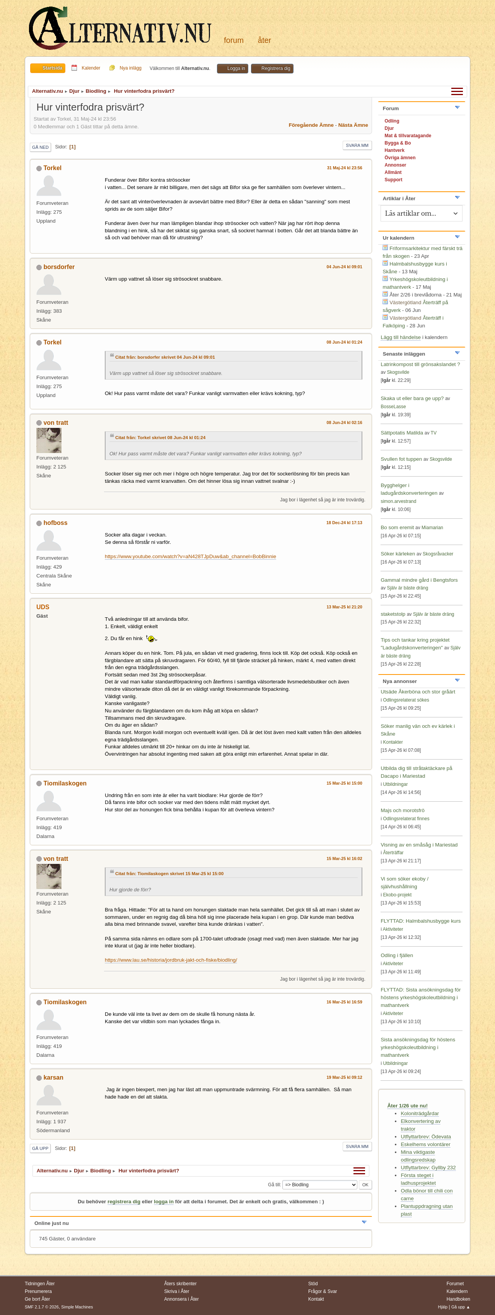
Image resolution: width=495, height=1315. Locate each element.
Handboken (458, 1299)
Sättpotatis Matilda (402, 433)
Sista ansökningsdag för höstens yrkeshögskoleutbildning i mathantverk (418, 1047)
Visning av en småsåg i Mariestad (419, 845)
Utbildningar (395, 784)
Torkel (52, 168)
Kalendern (457, 1291)
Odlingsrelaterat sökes (406, 700)
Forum (234, 40)
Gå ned (40, 147)
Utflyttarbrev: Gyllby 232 (428, 1167)
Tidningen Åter (40, 1283)
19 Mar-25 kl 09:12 (344, 1077)
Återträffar (393, 852)
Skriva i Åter (176, 1291)
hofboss (55, 523)
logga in (164, 1201)
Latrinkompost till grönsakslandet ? (420, 364)
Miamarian (432, 527)
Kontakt (316, 1299)
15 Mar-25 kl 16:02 (344, 858)
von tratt (55, 422)
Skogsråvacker (438, 554)
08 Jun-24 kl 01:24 (344, 342)
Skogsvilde (398, 372)
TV (434, 433)
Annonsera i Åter (181, 1299)
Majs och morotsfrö (402, 810)
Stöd (313, 1283)
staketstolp (393, 614)
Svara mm (357, 145)
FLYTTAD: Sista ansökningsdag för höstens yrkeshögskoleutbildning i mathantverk (421, 997)
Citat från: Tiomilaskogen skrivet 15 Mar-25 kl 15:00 (169, 873)
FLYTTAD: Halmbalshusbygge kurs (421, 921)
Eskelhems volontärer (425, 1144)
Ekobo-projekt (397, 895)
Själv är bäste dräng (407, 588)
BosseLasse (393, 406)
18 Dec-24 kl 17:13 (344, 522)
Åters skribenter (180, 1283)
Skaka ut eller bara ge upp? (412, 398)
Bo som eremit (397, 527)
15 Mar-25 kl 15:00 (344, 783)
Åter (264, 40)
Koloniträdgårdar (420, 1113)
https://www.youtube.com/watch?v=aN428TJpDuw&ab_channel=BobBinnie (190, 556)
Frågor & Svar (322, 1291)
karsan (53, 1077)
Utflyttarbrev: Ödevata (426, 1137)
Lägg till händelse (401, 337)
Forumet (455, 1283)
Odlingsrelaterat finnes (406, 818)
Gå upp (40, 1148)
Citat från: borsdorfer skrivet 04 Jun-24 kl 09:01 (165, 357)
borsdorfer (59, 267)
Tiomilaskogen (65, 783)
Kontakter (393, 742)
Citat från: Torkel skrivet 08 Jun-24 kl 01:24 (160, 437)
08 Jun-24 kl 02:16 (344, 422)
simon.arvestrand (398, 501)
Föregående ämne (311, 125)
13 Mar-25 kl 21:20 (344, 607)
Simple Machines (77, 1307)
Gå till (274, 1184)
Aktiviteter (393, 929)
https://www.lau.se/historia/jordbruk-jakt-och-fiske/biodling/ (171, 960)
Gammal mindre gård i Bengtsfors (419, 580)
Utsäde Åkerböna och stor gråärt (418, 692)
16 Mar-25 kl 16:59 (344, 1002)
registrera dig (124, 1201)
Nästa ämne (353, 125)
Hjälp (443, 1307)
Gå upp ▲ (460, 1307)
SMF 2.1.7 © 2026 (42, 1307)
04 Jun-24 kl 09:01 (344, 266)
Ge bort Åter (37, 1299)
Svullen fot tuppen (401, 459)
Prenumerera (38, 1291)
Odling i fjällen (397, 955)
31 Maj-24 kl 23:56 (344, 167)
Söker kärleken (398, 554)
